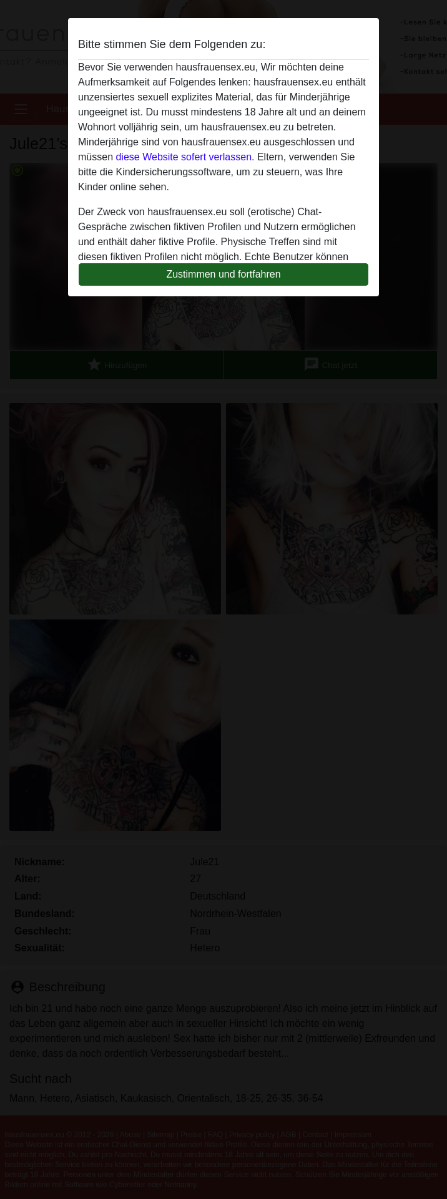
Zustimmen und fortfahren (223, 274)
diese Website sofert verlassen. (184, 157)
